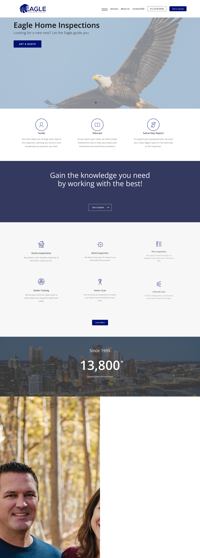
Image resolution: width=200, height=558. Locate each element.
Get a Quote (27, 76)
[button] (100, 207)
